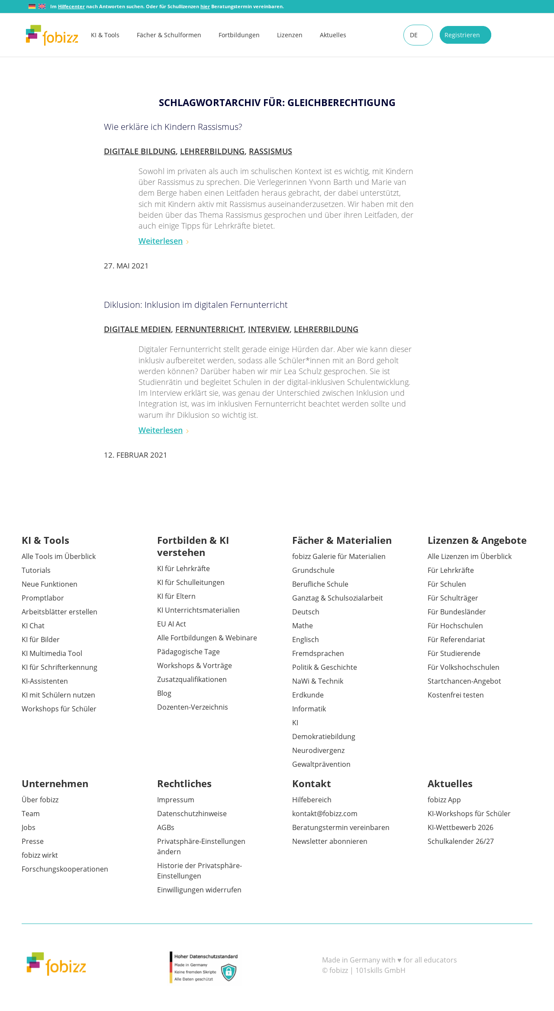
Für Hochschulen (455, 625)
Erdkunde (308, 695)
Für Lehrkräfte (451, 570)
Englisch (305, 639)
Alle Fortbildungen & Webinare (207, 638)
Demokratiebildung (323, 736)
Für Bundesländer (457, 612)
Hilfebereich (312, 799)
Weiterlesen (164, 241)
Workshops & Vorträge (194, 665)
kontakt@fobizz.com (325, 813)
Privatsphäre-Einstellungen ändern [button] (201, 846)
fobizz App (444, 799)
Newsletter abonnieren (329, 841)
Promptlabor (43, 598)
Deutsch (305, 612)
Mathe (302, 625)
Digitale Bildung (140, 151)
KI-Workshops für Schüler (469, 813)
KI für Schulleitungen (191, 582)
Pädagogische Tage (188, 651)
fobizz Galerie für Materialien (339, 556)
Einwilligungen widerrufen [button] (199, 890)
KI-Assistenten (45, 681)
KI (295, 722)
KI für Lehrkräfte (183, 568)
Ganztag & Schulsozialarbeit (337, 598)
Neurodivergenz (318, 750)
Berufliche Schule (320, 584)
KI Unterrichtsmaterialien (198, 610)
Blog (164, 693)
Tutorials (36, 570)
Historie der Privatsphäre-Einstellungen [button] (199, 871)
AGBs (165, 827)
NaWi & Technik (317, 681)
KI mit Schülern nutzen (58, 695)
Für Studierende (454, 653)
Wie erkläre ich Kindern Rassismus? (173, 126)
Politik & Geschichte (324, 667)
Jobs (28, 827)
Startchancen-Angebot (464, 681)
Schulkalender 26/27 (461, 841)
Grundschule (313, 570)
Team (31, 813)
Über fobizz (40, 799)
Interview (269, 329)
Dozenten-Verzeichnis (192, 707)
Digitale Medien (137, 329)
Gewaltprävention (321, 764)
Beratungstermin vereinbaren (341, 827)
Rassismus (270, 151)
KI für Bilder (41, 639)
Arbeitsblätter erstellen (59, 612)
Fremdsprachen (318, 653)
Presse (33, 841)
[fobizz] (52, 35)
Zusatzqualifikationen (192, 679)
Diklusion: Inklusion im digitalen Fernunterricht (196, 304)
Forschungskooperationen (65, 869)
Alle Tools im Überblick (59, 556)
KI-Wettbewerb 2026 (460, 827)
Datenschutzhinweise (192, 813)
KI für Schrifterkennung (59, 667)
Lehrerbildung (212, 151)
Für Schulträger (453, 598)
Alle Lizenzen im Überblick (470, 556)
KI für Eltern (176, 596)
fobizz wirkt (40, 855)
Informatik (309, 709)
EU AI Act (171, 624)
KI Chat (33, 625)
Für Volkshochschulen (463, 667)
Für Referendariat (456, 639)
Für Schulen (447, 584)
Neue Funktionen (49, 584)
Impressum (175, 799)
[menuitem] (114, 35)
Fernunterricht (209, 329)
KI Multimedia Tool (52, 653)
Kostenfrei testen (456, 695)
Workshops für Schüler (59, 709)
